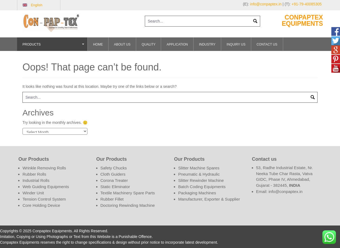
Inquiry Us (236, 44)
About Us (122, 44)
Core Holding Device (41, 205)
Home (98, 44)
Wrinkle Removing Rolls (44, 168)
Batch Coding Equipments (201, 186)
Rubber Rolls (34, 174)
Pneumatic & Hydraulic (199, 174)
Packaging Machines (197, 193)
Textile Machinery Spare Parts (127, 193)
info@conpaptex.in (266, 4)
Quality (148, 44)
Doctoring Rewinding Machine (127, 205)
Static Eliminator (115, 186)
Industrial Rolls (35, 180)
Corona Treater (114, 180)
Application (177, 44)
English (36, 5)
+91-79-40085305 (307, 4)
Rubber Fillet (112, 199)
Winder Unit (33, 193)
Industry (207, 44)
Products (54, 47)
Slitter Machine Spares (198, 168)
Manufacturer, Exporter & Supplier (209, 199)
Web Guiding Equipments (45, 186)
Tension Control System (44, 199)
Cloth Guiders (113, 174)
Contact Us (267, 44)
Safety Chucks (113, 168)
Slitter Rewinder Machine (201, 180)
